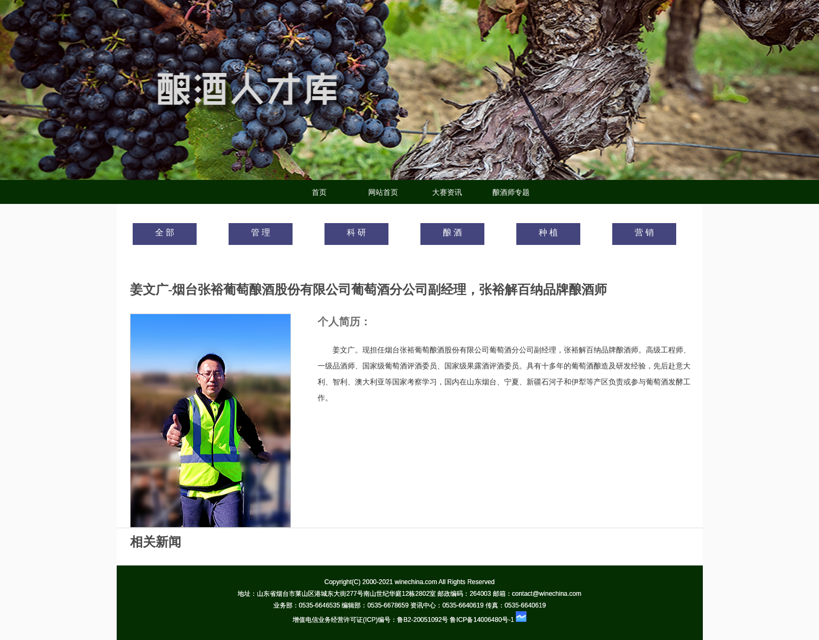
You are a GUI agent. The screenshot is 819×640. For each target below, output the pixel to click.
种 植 (548, 232)
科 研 (356, 232)
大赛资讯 (447, 192)
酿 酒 (452, 232)
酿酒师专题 (511, 192)
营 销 (644, 232)
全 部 (164, 232)
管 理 (260, 232)
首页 (319, 192)
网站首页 (383, 192)
